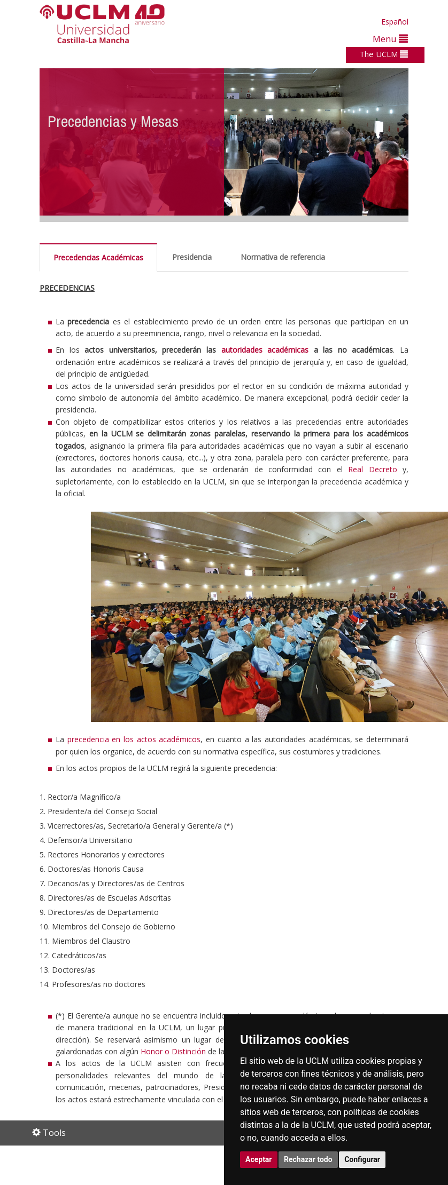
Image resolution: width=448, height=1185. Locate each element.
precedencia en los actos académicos (134, 739)
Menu (390, 39)
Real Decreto (372, 469)
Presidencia (192, 257)
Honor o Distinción (173, 1051)
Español (394, 22)
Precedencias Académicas (98, 257)
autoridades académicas (265, 350)
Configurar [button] (362, 1159)
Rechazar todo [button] (308, 1159)
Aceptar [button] (258, 1159)
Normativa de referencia (283, 257)
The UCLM (383, 54)
